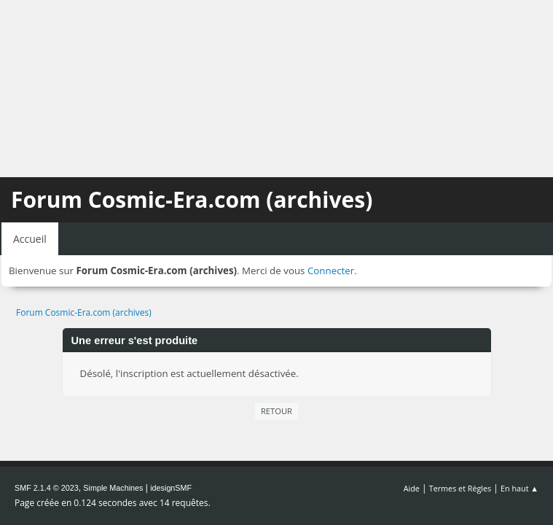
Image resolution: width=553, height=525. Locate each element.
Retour (276, 410)
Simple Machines (113, 487)
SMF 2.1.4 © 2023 (47, 487)
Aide (412, 488)
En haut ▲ (519, 488)
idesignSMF (171, 487)
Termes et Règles (460, 488)
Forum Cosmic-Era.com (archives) (191, 199)
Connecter (330, 270)
